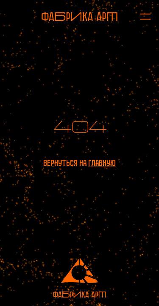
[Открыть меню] (141, 16)
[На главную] (79, 16)
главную (102, 163)
